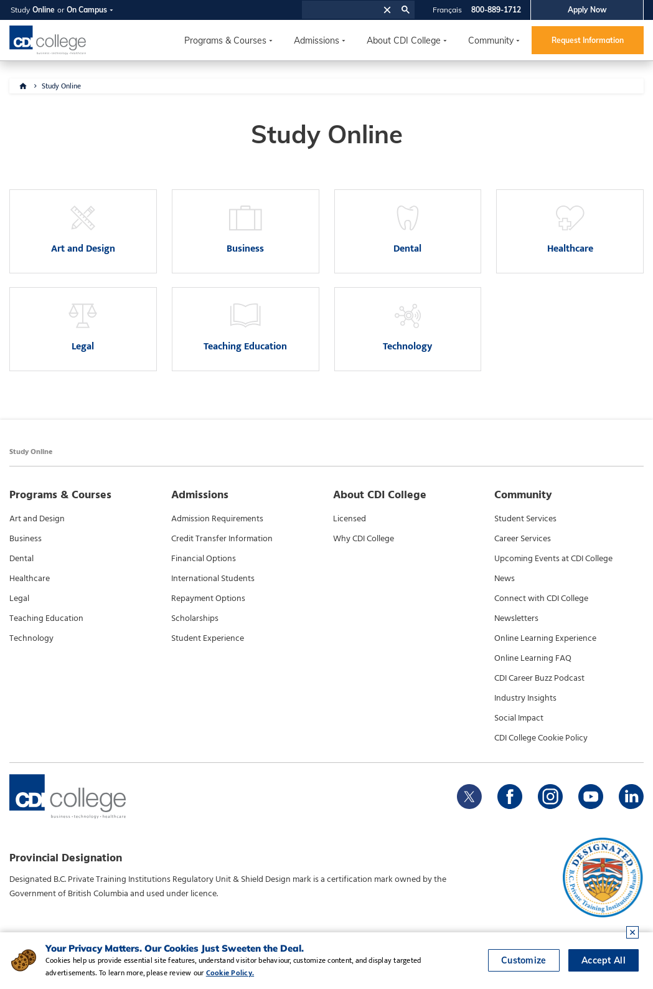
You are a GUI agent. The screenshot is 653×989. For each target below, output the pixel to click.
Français (447, 9)
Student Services (525, 519)
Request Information (588, 40)
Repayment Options (208, 598)
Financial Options (203, 558)
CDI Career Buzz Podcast (539, 678)
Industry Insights (525, 698)
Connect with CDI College (541, 598)
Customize (524, 961)
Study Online (61, 86)
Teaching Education (46, 618)
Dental (21, 558)
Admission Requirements (217, 519)
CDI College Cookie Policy (541, 738)
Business (25, 538)
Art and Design (37, 519)
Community (491, 40)
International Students (213, 578)
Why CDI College (363, 538)
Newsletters (516, 618)
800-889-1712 (496, 9)
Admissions (316, 40)
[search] (340, 10)
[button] (387, 9)
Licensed (349, 519)
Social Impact (518, 718)
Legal (19, 598)
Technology (31, 638)
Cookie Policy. (230, 973)
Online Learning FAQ (532, 658)
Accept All (603, 961)
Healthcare (29, 578)
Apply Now (587, 9)
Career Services (522, 538)
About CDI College (404, 40)
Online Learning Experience (545, 638)
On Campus (87, 9)
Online (43, 9)
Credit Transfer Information (222, 538)
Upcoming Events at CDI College (553, 558)
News (504, 578)
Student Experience (207, 638)
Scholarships (194, 618)
